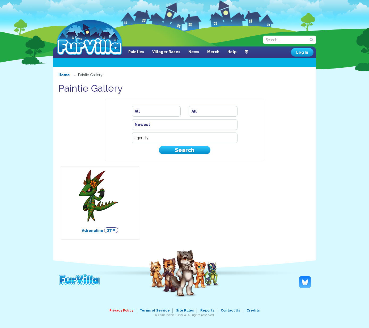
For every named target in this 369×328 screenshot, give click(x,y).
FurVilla (89, 38)
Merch (213, 52)
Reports (207, 310)
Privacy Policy (121, 310)
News (193, 52)
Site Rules (185, 310)
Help (232, 52)
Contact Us (230, 310)
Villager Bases (166, 52)
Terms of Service (155, 310)
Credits (253, 310)
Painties (136, 52)
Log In (302, 52)
